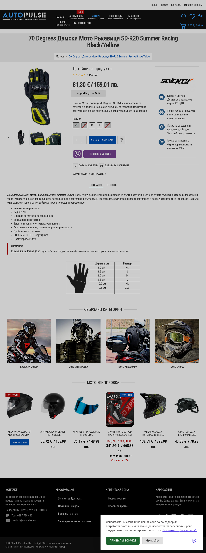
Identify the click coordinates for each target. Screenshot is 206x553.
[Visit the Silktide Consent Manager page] (194, 541)
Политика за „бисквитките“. (180, 530)
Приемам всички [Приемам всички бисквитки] (123, 540)
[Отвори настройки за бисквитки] (152, 540)
